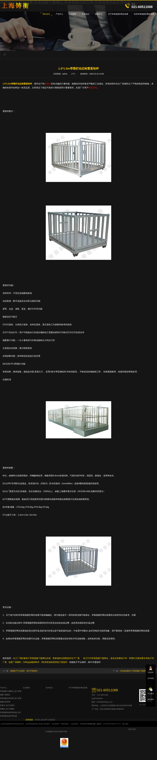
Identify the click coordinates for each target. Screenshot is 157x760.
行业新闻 (26, 688)
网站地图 (125, 724)
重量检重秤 (65, 724)
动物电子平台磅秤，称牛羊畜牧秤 (24, 671)
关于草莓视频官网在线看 (78, 688)
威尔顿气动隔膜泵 (48, 720)
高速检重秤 (84, 724)
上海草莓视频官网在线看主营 (35, 724)
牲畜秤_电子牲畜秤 (7, 705)
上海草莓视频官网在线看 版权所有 (12, 724)
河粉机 (37, 720)
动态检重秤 (55, 724)
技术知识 (49, 688)
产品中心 (3, 688)
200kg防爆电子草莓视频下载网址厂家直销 (137, 671)
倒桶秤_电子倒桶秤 (7, 709)
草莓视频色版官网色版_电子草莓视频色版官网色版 (10, 714)
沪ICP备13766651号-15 (111, 724)
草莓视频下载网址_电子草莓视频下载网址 (10, 693)
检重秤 (47, 724)
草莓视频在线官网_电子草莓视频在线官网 (10, 700)
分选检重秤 (74, 724)
